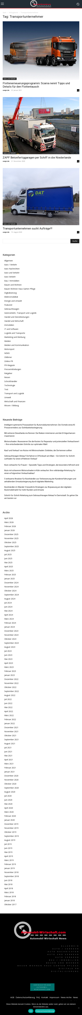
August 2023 (9, 647)
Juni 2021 (8, 751)
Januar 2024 (9, 627)
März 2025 (9, 570)
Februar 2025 (10, 574)
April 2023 (8, 663)
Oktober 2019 (10, 832)
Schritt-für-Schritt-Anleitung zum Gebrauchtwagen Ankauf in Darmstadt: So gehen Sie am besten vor (41, 496)
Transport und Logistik (14, 393)
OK (31, 1011)
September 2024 (11, 594)
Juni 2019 (8, 848)
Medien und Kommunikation (16, 345)
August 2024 (9, 598)
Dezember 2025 (11, 534)
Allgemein (8, 260)
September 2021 (11, 739)
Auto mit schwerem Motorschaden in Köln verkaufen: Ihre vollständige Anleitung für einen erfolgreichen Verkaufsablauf (39, 471)
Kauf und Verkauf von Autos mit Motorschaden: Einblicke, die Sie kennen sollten (38, 450)
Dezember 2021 (11, 727)
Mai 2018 (8, 884)
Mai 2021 (8, 755)
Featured (8, 305)
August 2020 (9, 792)
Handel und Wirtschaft (14, 321)
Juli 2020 (8, 796)
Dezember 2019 (11, 824)
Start (4, 12)
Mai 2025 (8, 562)
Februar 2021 (10, 767)
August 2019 (9, 840)
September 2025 (11, 546)
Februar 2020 (10, 816)
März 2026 (9, 522)
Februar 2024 (10, 623)
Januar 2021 (9, 771)
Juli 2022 (8, 699)
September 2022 (11, 691)
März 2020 (9, 812)
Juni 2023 (8, 655)
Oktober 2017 (10, 904)
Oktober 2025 (10, 542)
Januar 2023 (9, 675)
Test (6, 389)
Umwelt (7, 397)
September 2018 (11, 876)
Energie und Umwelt (13, 301)
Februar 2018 (10, 896)
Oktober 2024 (10, 590)
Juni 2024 (8, 606)
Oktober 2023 (10, 639)
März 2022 (9, 715)
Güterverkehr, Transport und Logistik (20, 313)
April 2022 (8, 711)
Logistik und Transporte (14, 333)
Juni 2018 (8, 880)
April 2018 (8, 888)
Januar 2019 (9, 868)
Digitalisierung (10, 293)
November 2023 (11, 635)
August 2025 (9, 550)
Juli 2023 (8, 651)
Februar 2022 (10, 719)
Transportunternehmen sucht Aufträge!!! (27, 228)
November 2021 (11, 731)
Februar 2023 (10, 671)
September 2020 (11, 787)
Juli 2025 (8, 554)
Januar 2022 (9, 723)
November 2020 (11, 779)
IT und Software (11, 329)
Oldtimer (8, 357)
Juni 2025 (8, 558)
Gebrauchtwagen (11, 309)
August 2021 (9, 743)
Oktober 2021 (10, 735)
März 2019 (9, 860)
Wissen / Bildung (11, 405)
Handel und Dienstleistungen (16, 317)
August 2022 (9, 695)
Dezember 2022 (11, 679)
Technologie (9, 385)
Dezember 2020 (11, 775)
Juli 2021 (8, 747)
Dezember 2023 (11, 631)
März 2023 (9, 667)
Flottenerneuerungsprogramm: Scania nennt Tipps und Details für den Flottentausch (36, 85)
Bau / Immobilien (11, 280)
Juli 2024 (8, 602)
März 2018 (9, 892)
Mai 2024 (8, 610)
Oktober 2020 (10, 783)
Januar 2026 (9, 530)
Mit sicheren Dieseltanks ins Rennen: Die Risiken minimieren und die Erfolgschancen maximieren (39, 434)
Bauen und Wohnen (13, 284)
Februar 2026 (10, 526)
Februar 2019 (10, 864)
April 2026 (8, 518)
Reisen (7, 377)
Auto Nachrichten (12, 268)
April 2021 (8, 759)
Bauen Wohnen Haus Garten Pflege (19, 289)
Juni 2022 (8, 703)
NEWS (7, 353)
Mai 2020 (8, 804)
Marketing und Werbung (14, 337)
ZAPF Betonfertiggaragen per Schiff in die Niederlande (37, 157)
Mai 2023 (8, 659)
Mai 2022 (8, 707)
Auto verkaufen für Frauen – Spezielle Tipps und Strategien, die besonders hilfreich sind (41, 465)
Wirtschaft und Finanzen (14, 401)
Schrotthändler (10, 381)
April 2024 (8, 615)
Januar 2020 (9, 820)
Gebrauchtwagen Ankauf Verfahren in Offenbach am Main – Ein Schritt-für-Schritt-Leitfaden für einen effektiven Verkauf (39, 457)
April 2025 (8, 566)
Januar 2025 (9, 578)
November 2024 (11, 586)
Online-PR (8, 361)
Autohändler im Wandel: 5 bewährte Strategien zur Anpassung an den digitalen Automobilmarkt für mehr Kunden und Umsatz (37, 488)
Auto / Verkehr (10, 264)
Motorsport (9, 349)
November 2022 (11, 683)
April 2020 (8, 808)
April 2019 (8, 856)
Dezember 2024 (11, 582)
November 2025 (11, 538)
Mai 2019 (8, 852)
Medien (7, 341)
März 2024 (9, 619)
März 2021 (9, 763)
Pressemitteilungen (12, 369)
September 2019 (11, 836)
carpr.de (6, 90)
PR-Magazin (9, 365)
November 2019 (11, 828)
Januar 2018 (9, 900)
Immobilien (9, 325)
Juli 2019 (8, 844)
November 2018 (11, 872)
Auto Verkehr (10, 276)
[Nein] (78, 1008)
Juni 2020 (8, 800)
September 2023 (11, 643)
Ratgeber (8, 373)
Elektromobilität (11, 297)
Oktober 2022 (10, 687)
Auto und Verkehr (10, 79)
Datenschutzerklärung (45, 1011)
